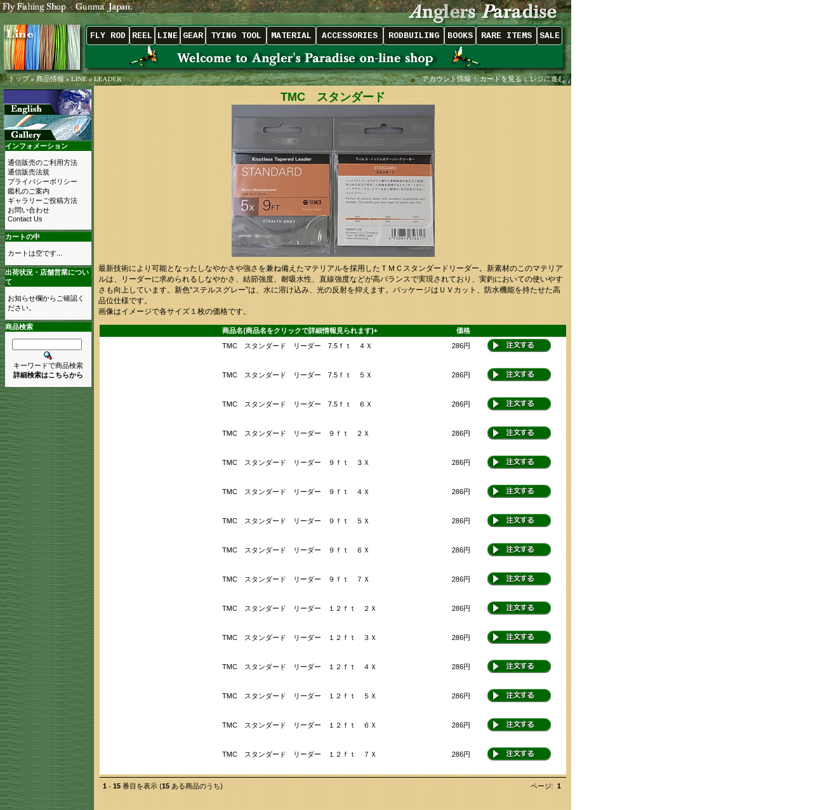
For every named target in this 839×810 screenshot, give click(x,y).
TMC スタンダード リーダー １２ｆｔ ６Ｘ (299, 725)
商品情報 (50, 78)
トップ (18, 78)
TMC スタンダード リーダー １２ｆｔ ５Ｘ (299, 696)
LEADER (107, 78)
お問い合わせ (29, 210)
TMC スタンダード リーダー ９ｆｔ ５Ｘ (296, 521)
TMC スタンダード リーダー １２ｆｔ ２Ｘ (299, 608)
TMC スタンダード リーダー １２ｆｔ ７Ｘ (299, 754)
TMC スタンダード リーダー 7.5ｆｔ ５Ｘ (297, 375)
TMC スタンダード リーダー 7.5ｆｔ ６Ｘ (297, 404)
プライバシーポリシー (42, 181)
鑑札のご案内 (29, 191)
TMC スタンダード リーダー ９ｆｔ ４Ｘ (296, 491)
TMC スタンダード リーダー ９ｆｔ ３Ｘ (296, 462)
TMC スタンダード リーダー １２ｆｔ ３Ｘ (299, 637)
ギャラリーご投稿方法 (42, 200)
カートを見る (501, 78)
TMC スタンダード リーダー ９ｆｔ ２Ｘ (296, 433)
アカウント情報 (446, 78)
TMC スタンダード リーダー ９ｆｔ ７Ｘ (296, 579)
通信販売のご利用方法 (42, 162)
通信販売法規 (29, 172)
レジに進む (548, 78)
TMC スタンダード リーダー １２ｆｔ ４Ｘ (299, 666)
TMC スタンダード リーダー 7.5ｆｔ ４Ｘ (297, 345)
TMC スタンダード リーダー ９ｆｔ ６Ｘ (296, 550)
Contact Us (25, 219)
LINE (79, 78)
